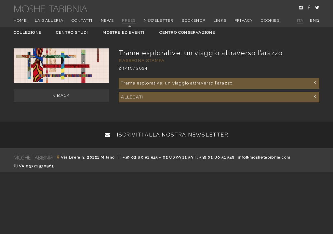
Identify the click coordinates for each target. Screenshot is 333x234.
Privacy (243, 20)
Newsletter (158, 20)
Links (219, 20)
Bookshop (193, 20)
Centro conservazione (187, 32)
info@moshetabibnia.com (264, 157)
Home (20, 20)
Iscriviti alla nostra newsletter (166, 135)
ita (300, 20)
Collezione (27, 32)
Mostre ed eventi (123, 32)
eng (314, 20)
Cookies (270, 20)
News (107, 20)
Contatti (82, 20)
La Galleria (49, 20)
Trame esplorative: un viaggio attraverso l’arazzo (218, 82)
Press (129, 20)
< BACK (61, 95)
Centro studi (72, 32)
